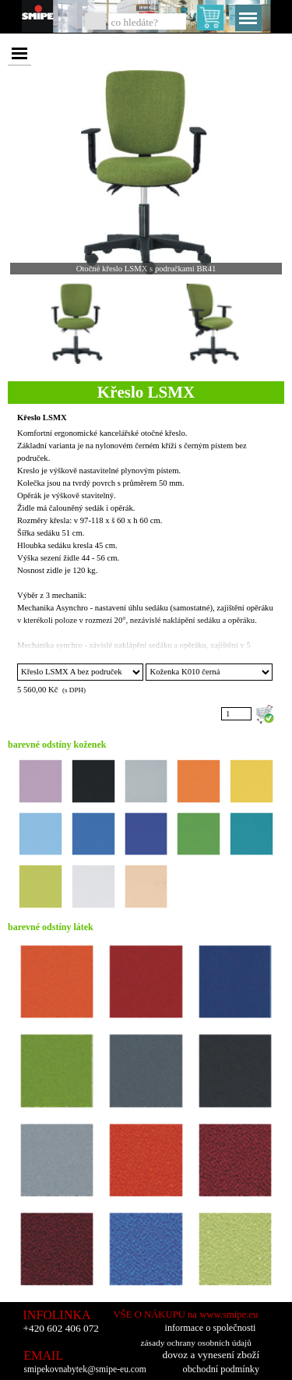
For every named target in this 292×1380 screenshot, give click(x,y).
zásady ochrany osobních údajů (196, 1342)
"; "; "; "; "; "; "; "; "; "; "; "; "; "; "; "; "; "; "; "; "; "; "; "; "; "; (209, 672)
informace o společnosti (210, 1327)
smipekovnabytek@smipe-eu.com (85, 1369)
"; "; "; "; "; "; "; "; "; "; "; (80, 672)
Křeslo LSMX (42, 417)
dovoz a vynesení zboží (211, 1355)
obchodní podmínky (221, 1369)
